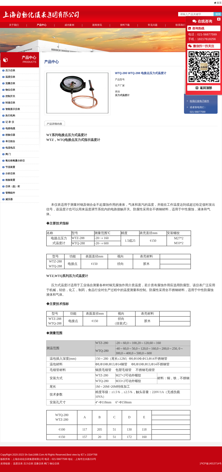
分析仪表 (10, 173)
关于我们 (14, 25)
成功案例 (69, 25)
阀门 (46, 463)
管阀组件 (10, 192)
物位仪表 (10, 89)
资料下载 (125, 25)
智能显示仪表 (12, 109)
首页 (218, 2)
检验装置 (10, 180)
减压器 (9, 199)
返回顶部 (204, 88)
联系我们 (180, 25)
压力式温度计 (122, 95)
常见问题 (152, 25)
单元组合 (10, 141)
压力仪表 (10, 70)
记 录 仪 (9, 122)
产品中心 (41, 25)
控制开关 (10, 96)
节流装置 (10, 167)
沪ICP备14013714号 (211, 463)
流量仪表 (10, 83)
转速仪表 (10, 102)
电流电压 (10, 147)
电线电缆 (10, 128)
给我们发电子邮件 (199, 101)
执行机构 (10, 115)
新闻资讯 (97, 25)
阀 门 (8, 154)
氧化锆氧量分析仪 (15, 160)
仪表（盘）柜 (12, 186)
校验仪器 (10, 134)
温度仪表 (10, 76)
